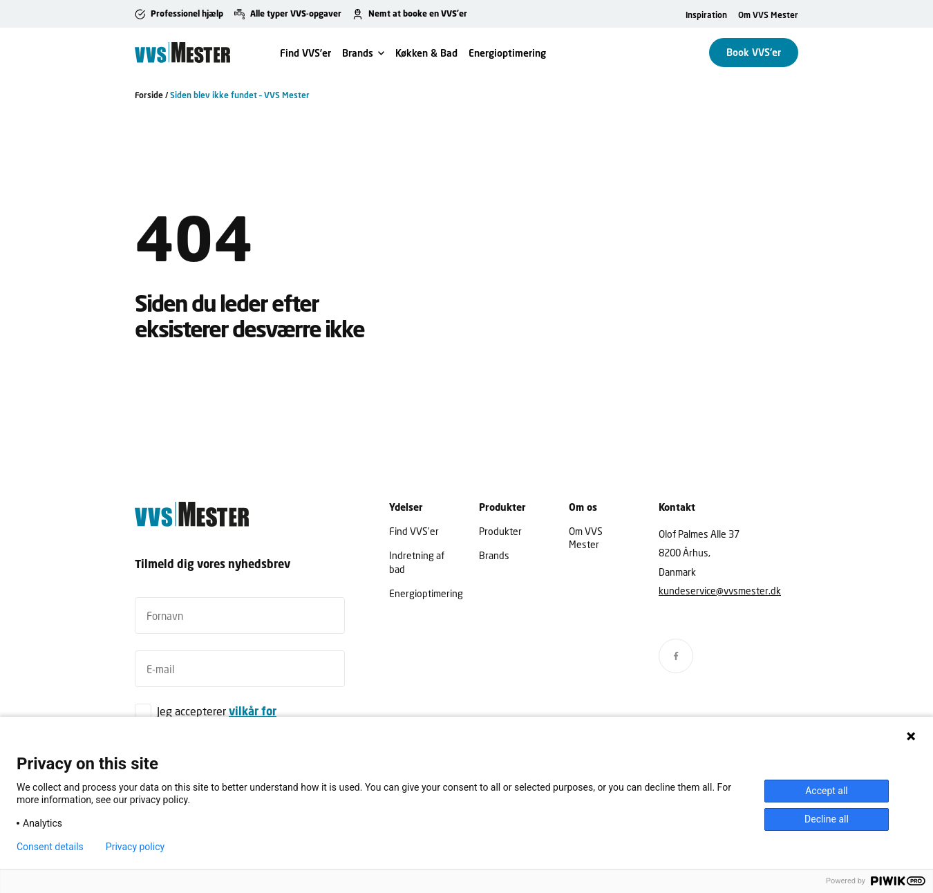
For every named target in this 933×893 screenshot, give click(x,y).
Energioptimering (507, 53)
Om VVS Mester (768, 15)
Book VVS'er (753, 52)
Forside (149, 95)
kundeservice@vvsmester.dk (720, 590)
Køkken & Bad (426, 53)
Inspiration (706, 15)
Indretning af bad (416, 561)
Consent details (50, 846)
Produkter (500, 531)
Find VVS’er (305, 53)
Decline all (826, 819)
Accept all (826, 790)
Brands (357, 53)
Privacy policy (135, 846)
